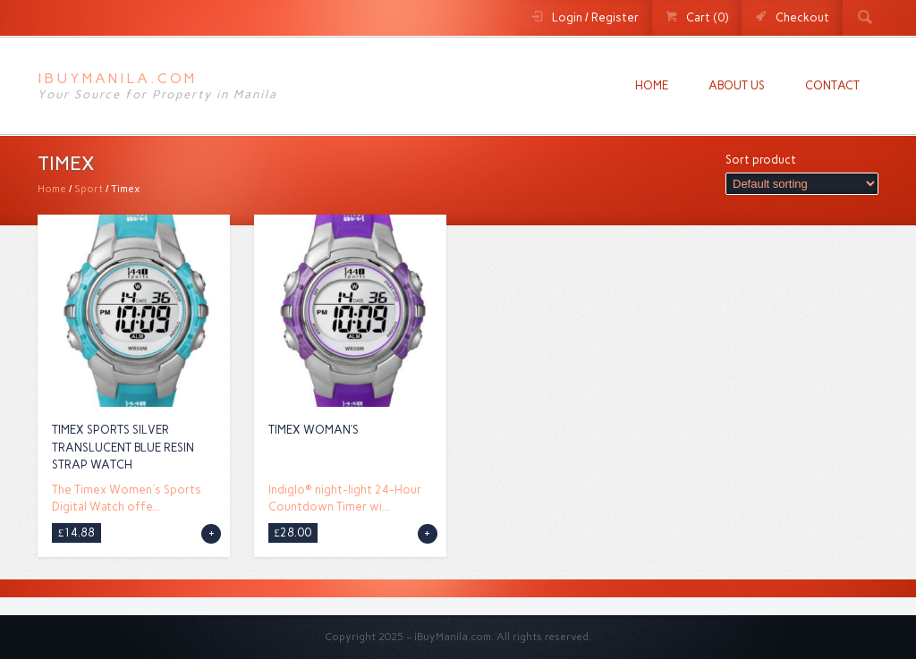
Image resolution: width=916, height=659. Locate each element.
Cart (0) (707, 17)
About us (736, 85)
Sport (88, 188)
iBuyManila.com (117, 78)
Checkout (802, 17)
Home (651, 85)
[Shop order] (801, 184)
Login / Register (595, 17)
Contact (832, 85)
